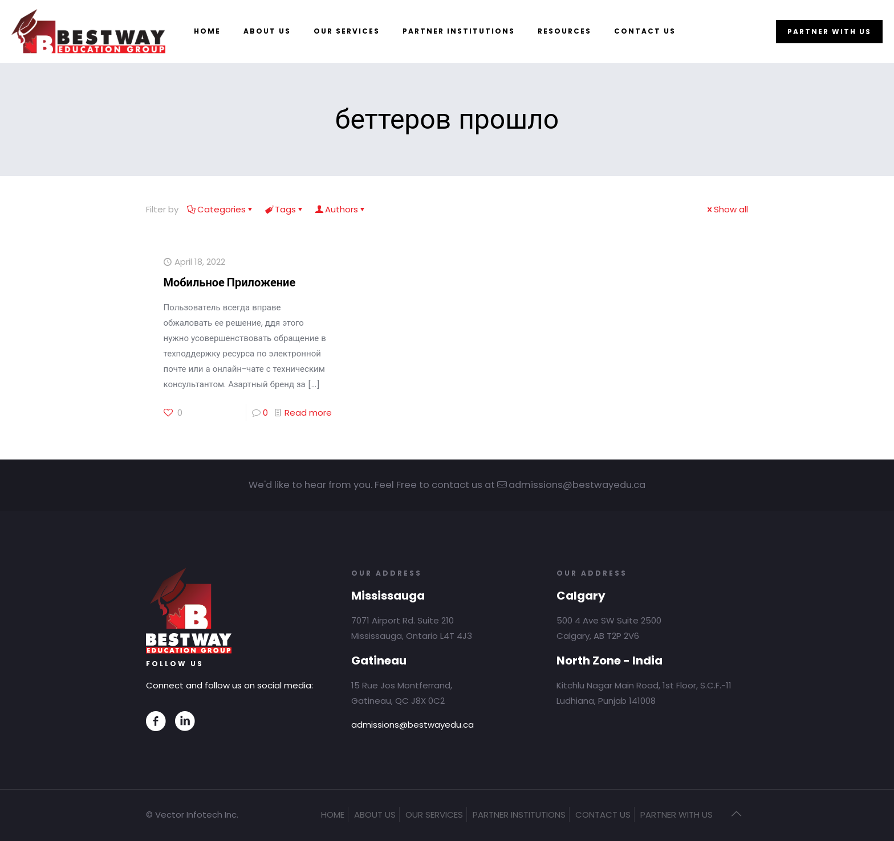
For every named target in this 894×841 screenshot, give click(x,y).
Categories (220, 209)
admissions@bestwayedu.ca (412, 725)
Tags (284, 209)
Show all (726, 209)
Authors (341, 209)
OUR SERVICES (434, 815)
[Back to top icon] (736, 814)
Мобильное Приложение (230, 282)
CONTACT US (603, 815)
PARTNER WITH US (829, 31)
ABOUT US (375, 815)
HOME (332, 815)
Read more (308, 413)
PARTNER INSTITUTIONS (519, 815)
